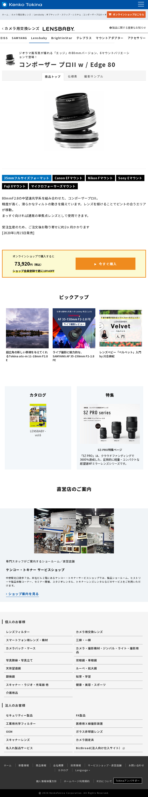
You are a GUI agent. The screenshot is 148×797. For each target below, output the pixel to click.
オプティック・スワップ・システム (63, 14)
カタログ (63, 770)
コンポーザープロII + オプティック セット (104, 14)
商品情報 (41, 765)
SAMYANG (19, 38)
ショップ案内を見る (22, 593)
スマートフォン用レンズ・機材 (27, 640)
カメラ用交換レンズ (21, 14)
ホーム (5, 14)
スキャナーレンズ (18, 740)
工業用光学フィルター (21, 723)
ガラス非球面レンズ (89, 731)
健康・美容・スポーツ (91, 685)
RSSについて (104, 781)
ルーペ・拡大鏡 (86, 668)
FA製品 (81, 715)
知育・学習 (83, 676)
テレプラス (84, 38)
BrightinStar (61, 38)
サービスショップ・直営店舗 (105, 765)
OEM (9, 731)
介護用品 (12, 693)
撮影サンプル (93, 76)
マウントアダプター (110, 38)
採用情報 (76, 765)
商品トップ (53, 77)
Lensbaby (39, 14)
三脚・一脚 (83, 640)
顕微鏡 (10, 676)
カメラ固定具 (85, 740)
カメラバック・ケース (21, 648)
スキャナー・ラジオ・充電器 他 (27, 685)
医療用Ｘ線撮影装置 (89, 723)
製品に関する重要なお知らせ (128, 27)
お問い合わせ (136, 765)
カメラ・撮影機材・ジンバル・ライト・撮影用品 (107, 650)
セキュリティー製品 (19, 715)
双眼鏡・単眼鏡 (86, 660)
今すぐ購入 (108, 263)
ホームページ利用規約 (77, 781)
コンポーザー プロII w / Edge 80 (67, 64)
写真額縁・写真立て (19, 660)
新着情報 (24, 765)
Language (82, 770)
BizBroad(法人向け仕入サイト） (100, 748)
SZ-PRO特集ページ (110, 450)
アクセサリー (137, 38)
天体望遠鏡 (13, 668)
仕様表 (72, 76)
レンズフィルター (18, 632)
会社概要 (58, 765)
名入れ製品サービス (19, 748)
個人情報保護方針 (46, 781)
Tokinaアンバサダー (128, 780)
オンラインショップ (126, 14)
